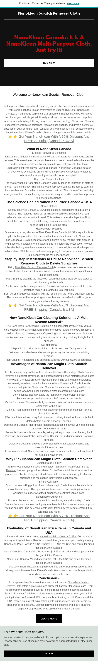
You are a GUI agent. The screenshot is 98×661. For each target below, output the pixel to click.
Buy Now (49, 63)
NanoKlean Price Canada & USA (26, 210)
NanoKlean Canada (54, 156)
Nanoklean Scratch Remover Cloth (34, 267)
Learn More (49, 618)
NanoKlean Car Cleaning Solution (30, 326)
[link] (49, 13)
